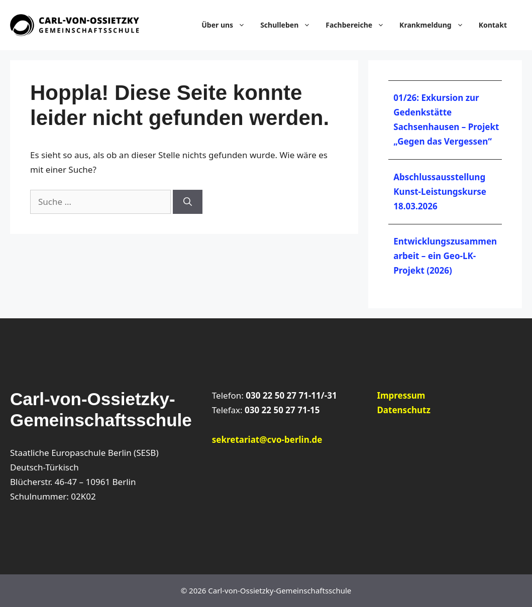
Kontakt (493, 25)
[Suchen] (187, 202)
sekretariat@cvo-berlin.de (267, 439)
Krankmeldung (436, 25)
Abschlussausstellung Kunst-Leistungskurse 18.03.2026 (439, 191)
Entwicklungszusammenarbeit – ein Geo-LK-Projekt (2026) (445, 255)
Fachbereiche (360, 25)
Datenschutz (403, 410)
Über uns (228, 25)
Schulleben (290, 25)
